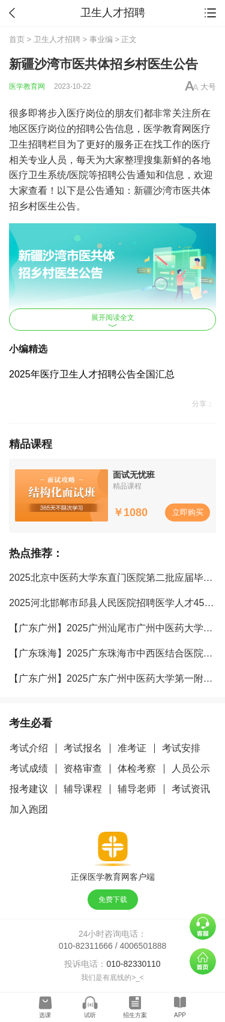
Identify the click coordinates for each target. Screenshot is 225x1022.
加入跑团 (29, 809)
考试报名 (83, 748)
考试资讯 (191, 789)
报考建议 (29, 789)
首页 (17, 39)
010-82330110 (133, 964)
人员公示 (191, 768)
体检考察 (137, 768)
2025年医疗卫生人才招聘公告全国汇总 (92, 374)
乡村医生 (38, 206)
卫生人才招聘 (57, 39)
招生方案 (135, 1015)
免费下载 (112, 899)
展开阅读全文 (112, 320)
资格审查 (83, 768)
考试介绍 (29, 748)
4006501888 (143, 946)
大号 (208, 86)
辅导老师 (137, 789)
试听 (90, 1015)
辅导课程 (83, 789)
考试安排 (181, 748)
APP (180, 1015)
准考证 (132, 748)
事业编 (101, 39)
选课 (45, 1015)
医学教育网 (27, 86)
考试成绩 (29, 768)
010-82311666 (86, 946)
